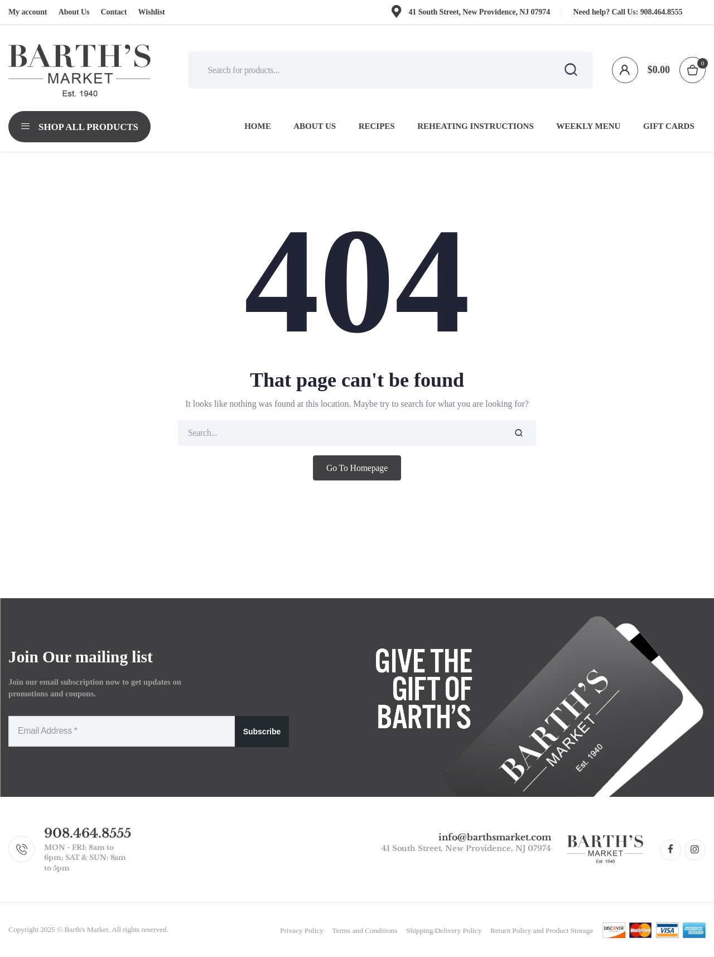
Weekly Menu (588, 126)
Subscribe (262, 731)
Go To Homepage (357, 468)
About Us (74, 12)
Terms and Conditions (364, 930)
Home (257, 126)
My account (27, 12)
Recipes (377, 126)
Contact (114, 12)
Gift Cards (668, 126)
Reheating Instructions (475, 126)
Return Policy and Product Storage (541, 930)
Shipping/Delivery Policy (443, 930)
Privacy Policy (302, 930)
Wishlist (151, 12)
